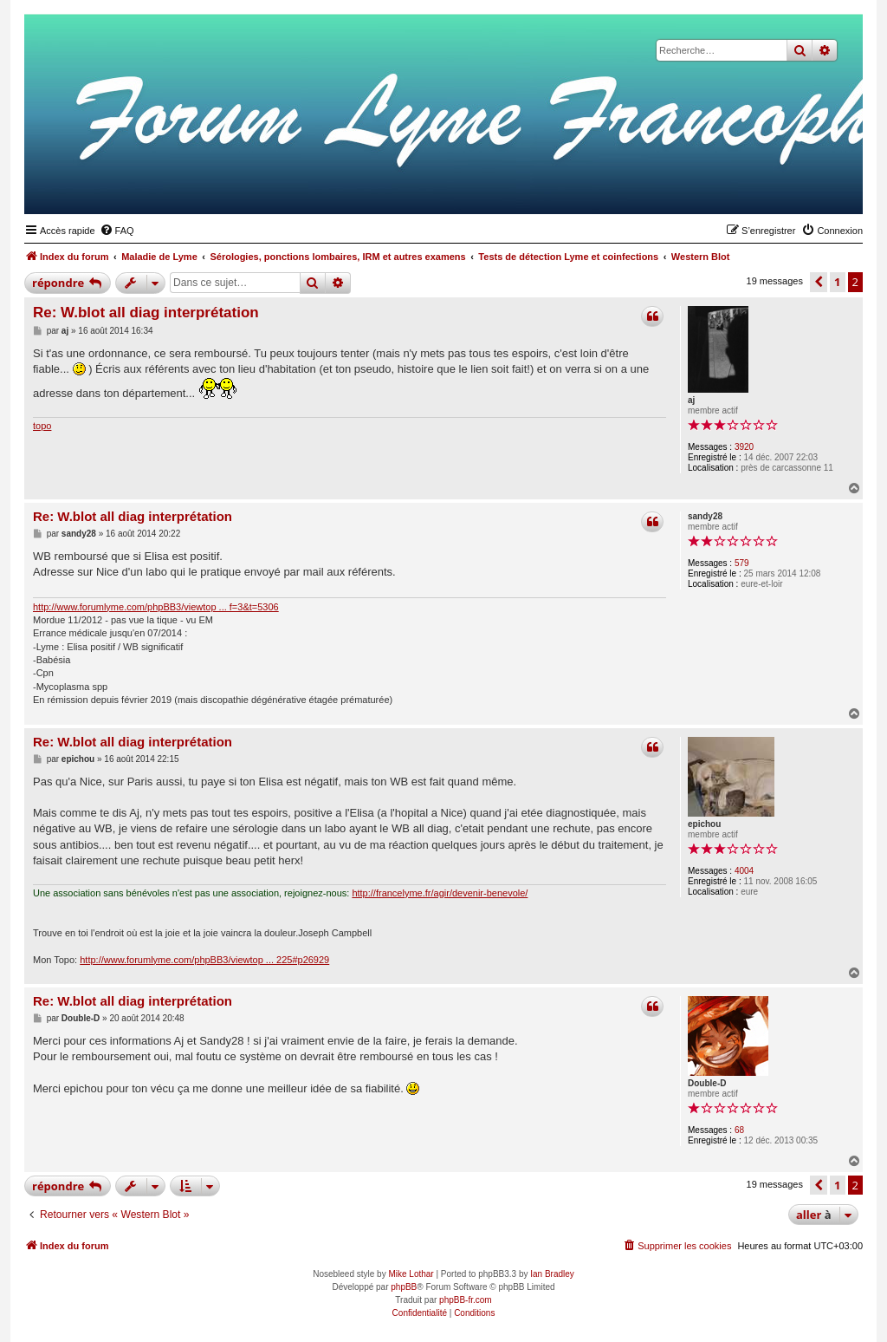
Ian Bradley (552, 1274)
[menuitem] (117, 230)
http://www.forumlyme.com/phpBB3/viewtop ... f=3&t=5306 (156, 607)
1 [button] (837, 282)
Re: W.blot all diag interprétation (146, 312)
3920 (744, 447)
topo (42, 425)
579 (742, 563)
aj (691, 400)
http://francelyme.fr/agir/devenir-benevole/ (440, 893)
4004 (744, 871)
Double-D (707, 1083)
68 (739, 1130)
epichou (704, 824)
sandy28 (705, 516)
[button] (818, 281)
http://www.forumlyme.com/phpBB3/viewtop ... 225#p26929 (204, 959)
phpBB (404, 1287)
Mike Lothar (410, 1274)
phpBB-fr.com (465, 1300)
